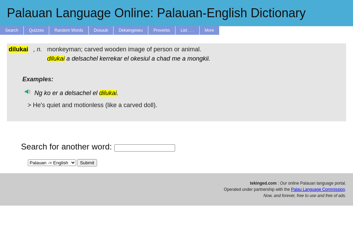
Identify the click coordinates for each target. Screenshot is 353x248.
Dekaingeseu (131, 30)
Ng (38, 93)
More (209, 30)
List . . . (187, 30)
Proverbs (161, 30)
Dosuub (101, 30)
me (176, 58)
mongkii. (198, 58)
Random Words (68, 30)
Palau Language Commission (318, 189)
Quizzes (36, 30)
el (126, 58)
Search (11, 30)
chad (163, 58)
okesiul (140, 58)
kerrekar (110, 58)
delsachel (85, 58)
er (55, 93)
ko (47, 93)
